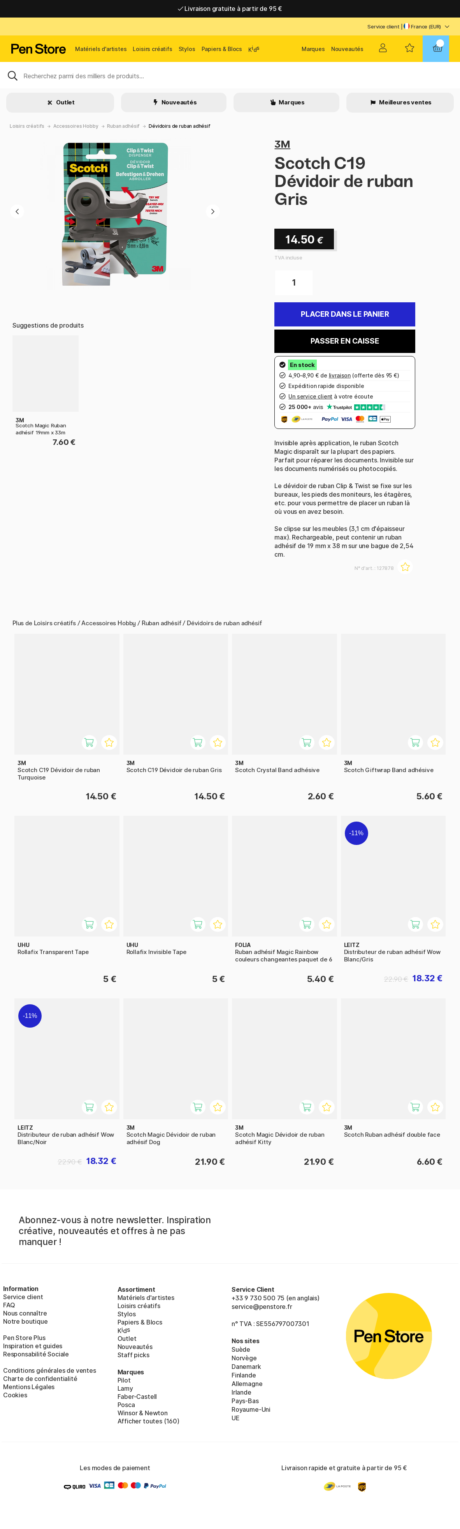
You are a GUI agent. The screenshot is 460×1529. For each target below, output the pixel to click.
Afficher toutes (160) (148, 1421)
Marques (313, 49)
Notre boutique (25, 1321)
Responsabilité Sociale (36, 1354)
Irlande (241, 1392)
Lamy (125, 1388)
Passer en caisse (345, 341)
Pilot (124, 1380)
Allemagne (247, 1384)
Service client (383, 26)
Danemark (246, 1366)
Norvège (244, 1358)
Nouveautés (347, 49)
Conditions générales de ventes (49, 1370)
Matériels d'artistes (100, 49)
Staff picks (133, 1355)
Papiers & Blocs (222, 49)
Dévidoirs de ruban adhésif (179, 126)
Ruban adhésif (123, 126)
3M (282, 144)
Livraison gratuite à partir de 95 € (230, 8)
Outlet (65, 102)
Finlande (244, 1375)
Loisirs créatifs (152, 49)
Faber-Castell (137, 1396)
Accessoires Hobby (75, 126)
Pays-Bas (245, 1401)
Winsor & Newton (143, 1413)
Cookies (15, 1395)
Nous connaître (25, 1313)
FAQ (9, 1305)
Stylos (187, 49)
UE (236, 1418)
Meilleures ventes (405, 102)
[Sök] (230, 75)
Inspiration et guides (32, 1346)
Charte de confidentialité (40, 1379)
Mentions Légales (28, 1387)
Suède (241, 1349)
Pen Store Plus (24, 1338)
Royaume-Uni (251, 1409)
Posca (126, 1405)
